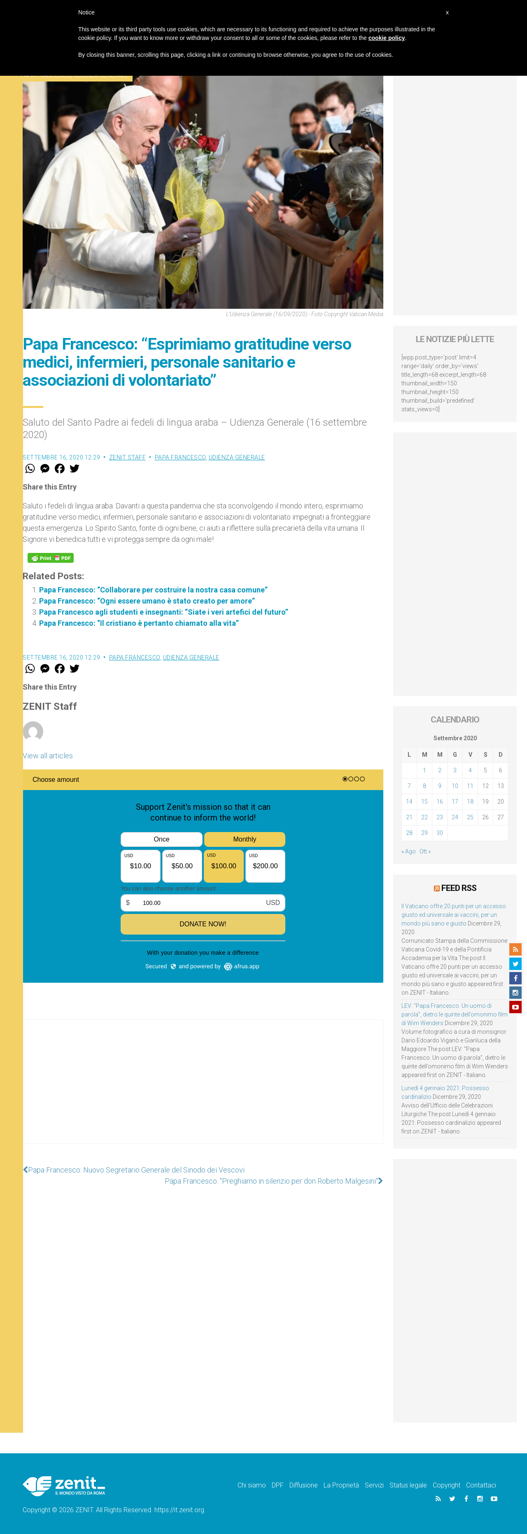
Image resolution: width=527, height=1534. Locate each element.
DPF (278, 1485)
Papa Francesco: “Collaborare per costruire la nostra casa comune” (153, 589)
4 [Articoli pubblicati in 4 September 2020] (470, 770)
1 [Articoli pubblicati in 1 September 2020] (424, 770)
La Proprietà (341, 1485)
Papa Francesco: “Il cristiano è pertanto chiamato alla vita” (139, 623)
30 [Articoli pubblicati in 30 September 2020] (439, 833)
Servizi (374, 1485)
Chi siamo (252, 1485)
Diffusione (303, 1485)
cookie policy (386, 38)
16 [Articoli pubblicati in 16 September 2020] (439, 801)
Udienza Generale (237, 457)
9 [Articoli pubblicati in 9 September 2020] (439, 786)
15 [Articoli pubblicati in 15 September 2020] (424, 801)
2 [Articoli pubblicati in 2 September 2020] (439, 770)
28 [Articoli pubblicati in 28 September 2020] (409, 833)
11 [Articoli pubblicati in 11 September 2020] (470, 786)
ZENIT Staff (127, 457)
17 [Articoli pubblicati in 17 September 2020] (455, 801)
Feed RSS (458, 888)
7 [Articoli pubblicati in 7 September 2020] (409, 786)
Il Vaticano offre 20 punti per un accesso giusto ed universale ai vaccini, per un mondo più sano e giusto (453, 915)
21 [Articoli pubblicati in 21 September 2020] (409, 817)
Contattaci (481, 1485)
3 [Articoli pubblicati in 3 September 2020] (455, 770)
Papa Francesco (180, 457)
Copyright (446, 1485)
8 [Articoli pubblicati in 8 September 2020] (424, 786)
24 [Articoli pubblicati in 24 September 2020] (455, 817)
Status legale (408, 1485)
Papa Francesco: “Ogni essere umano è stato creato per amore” (147, 601)
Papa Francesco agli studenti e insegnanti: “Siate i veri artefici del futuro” (163, 612)
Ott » (425, 851)
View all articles (48, 755)
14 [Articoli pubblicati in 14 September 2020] (409, 801)
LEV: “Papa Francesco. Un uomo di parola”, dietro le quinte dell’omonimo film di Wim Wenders (454, 1014)
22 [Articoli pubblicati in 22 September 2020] (424, 817)
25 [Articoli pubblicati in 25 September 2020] (470, 817)
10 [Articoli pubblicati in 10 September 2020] (455, 786)
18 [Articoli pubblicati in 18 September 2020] (470, 801)
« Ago (408, 851)
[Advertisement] (203, 1089)
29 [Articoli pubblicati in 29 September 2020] (424, 833)
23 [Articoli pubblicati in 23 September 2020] (439, 817)
